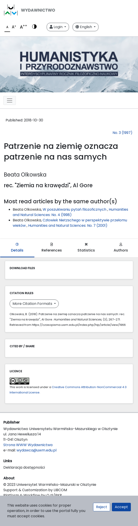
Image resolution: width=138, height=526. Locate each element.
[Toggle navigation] (9, 100)
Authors (121, 248)
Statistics (86, 248)
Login (56, 26)
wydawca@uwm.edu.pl (36, 450)
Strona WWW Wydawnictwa (27, 444)
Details (17, 248)
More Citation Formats (33, 303)
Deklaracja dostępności (24, 467)
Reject (101, 506)
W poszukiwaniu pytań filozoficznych (75, 209)
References (52, 248)
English (84, 26)
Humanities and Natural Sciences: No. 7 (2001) (67, 225)
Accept (121, 506)
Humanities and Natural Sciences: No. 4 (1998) (70, 212)
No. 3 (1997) (122, 132)
